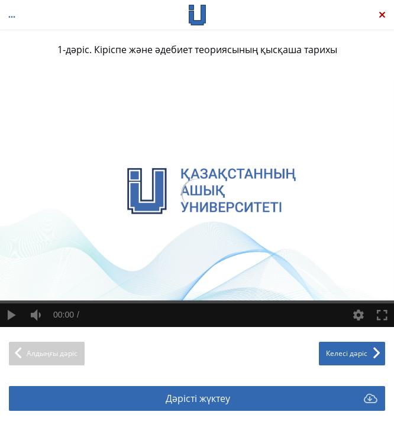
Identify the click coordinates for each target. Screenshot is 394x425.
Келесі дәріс (346, 353)
